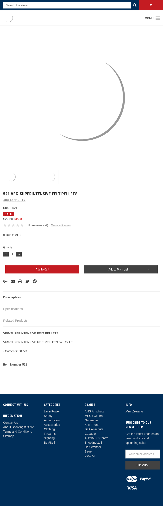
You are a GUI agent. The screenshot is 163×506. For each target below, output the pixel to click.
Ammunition (52, 420)
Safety (48, 416)
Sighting (49, 438)
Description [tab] (12, 297)
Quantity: (8, 247)
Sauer (89, 451)
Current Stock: (12, 235)
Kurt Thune (92, 424)
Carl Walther (93, 447)
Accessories (52, 424)
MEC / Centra (94, 416)
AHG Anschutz (94, 411)
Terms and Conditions (17, 431)
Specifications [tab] (13, 309)
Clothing (49, 429)
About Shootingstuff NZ (18, 427)
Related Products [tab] (15, 320)
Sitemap (8, 436)
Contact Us (10, 422)
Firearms (50, 433)
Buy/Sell (49, 442)
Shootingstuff (93, 442)
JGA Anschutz (94, 429)
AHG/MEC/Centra (96, 438)
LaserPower (52, 411)
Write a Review (61, 225)
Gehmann (91, 420)
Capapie (90, 433)
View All (90, 456)
